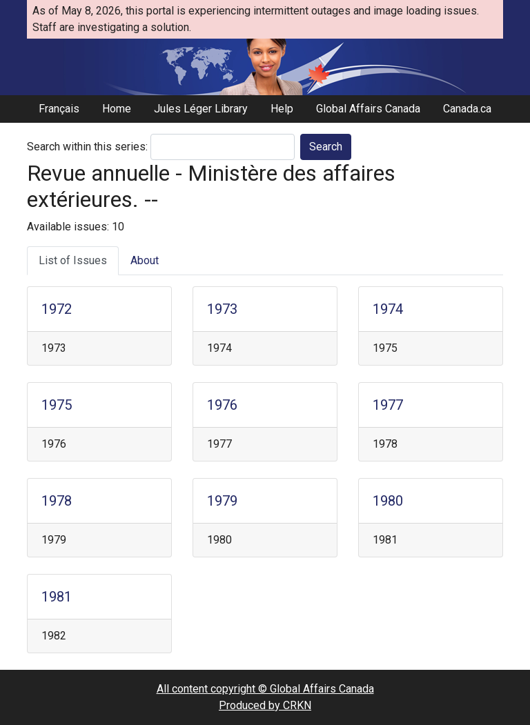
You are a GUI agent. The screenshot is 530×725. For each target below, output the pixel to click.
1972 (56, 309)
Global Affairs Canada (368, 108)
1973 (222, 309)
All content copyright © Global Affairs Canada (265, 688)
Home (116, 108)
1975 (56, 405)
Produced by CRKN (265, 705)
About (144, 260)
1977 (388, 405)
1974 (388, 309)
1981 (56, 596)
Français (59, 108)
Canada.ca (467, 108)
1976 (222, 405)
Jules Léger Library (201, 108)
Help (282, 108)
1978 (56, 501)
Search (325, 146)
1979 (222, 501)
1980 (388, 501)
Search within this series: (87, 146)
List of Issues (73, 260)
